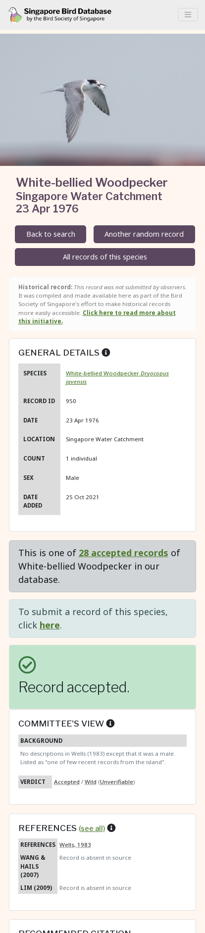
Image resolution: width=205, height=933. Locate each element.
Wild (91, 781)
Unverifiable (116, 781)
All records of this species (105, 256)
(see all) (92, 828)
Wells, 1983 (75, 844)
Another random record (144, 234)
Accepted (67, 781)
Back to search (50, 234)
